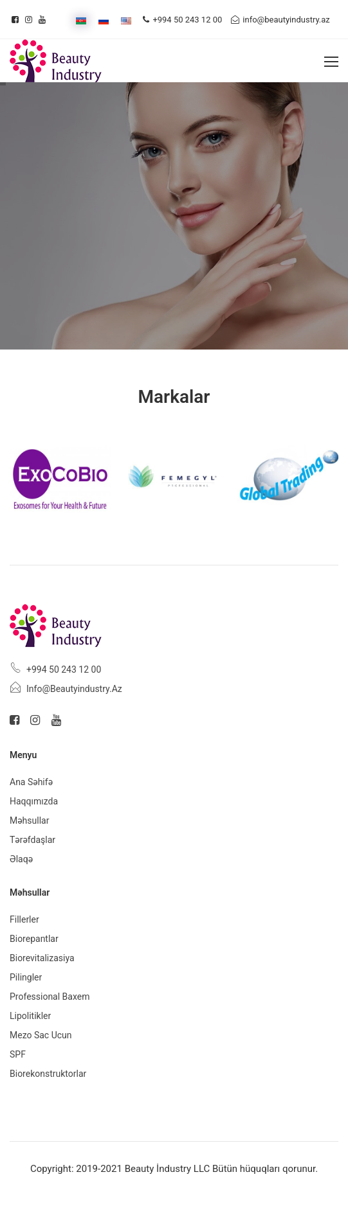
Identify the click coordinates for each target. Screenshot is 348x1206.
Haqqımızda (34, 801)
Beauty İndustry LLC (167, 1169)
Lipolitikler (30, 1016)
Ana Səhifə (31, 782)
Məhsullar (29, 820)
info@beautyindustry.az (280, 19)
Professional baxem (49, 996)
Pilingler (26, 977)
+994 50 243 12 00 (182, 19)
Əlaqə (21, 859)
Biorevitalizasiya (42, 958)
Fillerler (24, 919)
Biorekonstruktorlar (48, 1074)
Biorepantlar (34, 939)
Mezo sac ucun (41, 1035)
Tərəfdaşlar (32, 840)
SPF (18, 1054)
